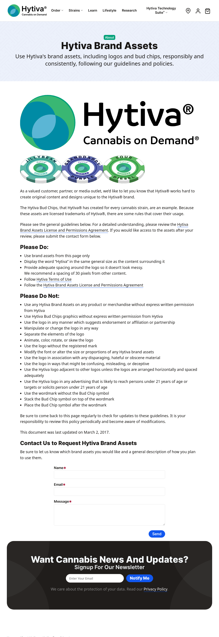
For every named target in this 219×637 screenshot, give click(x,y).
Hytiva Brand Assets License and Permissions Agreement (93, 285)
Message (61, 501)
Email (58, 484)
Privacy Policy (155, 589)
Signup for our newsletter (109, 567)
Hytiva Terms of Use (54, 279)
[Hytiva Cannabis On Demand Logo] (27, 10)
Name (58, 467)
